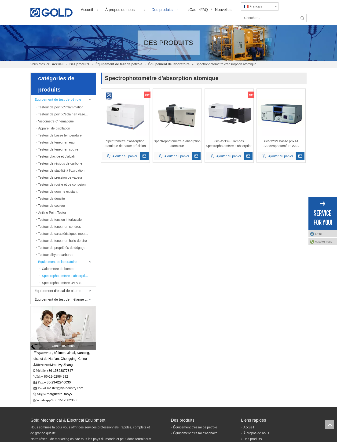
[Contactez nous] (63, 328)
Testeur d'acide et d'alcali (56, 156)
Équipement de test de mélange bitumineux (65, 299)
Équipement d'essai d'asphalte (195, 433)
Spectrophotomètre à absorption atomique (177, 143)
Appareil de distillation (54, 128)
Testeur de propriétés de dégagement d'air (67, 248)
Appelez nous (323, 241)
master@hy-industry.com (65, 388)
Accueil (248, 427)
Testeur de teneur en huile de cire (62, 241)
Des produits (252, 439)
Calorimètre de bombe (58, 269)
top (329, 424)
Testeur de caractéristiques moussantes (67, 234)
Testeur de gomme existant (57, 191)
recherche (302, 18)
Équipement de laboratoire (57, 262)
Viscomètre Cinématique (56, 121)
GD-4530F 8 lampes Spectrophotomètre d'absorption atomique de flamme (229, 143)
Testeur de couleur (51, 205)
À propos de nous (256, 433)
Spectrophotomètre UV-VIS (61, 283)
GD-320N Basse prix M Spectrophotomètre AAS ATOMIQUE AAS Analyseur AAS (281, 143)
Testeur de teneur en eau (56, 142)
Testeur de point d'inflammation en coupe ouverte (67, 107)
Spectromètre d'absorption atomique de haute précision (125, 143)
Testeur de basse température (60, 135)
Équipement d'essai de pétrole (195, 427)
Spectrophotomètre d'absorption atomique (69, 276)
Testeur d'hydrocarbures (55, 255)
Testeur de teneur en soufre (58, 149)
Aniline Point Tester (52, 212)
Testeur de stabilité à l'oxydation (61, 170)
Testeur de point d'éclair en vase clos (65, 114)
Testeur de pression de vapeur (60, 177)
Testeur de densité (51, 198)
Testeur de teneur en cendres (59, 226)
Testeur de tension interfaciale (60, 219)
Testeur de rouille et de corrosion (62, 184)
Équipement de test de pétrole (57, 99)
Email (318, 234)
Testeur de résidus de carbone (60, 163)
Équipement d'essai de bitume (57, 291)
